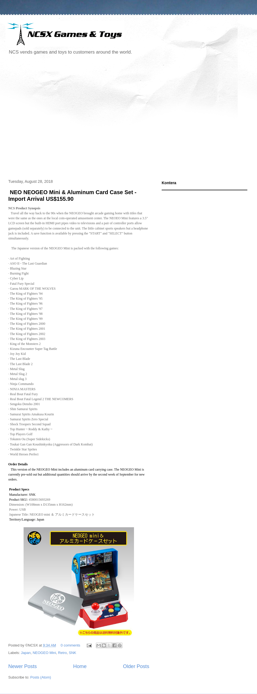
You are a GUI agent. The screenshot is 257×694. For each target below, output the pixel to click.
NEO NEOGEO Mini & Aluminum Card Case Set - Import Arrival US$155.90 (72, 195)
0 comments (70, 645)
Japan (26, 653)
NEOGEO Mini (44, 653)
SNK (72, 653)
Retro (62, 653)
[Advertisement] (52, 118)
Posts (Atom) (40, 677)
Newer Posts (22, 666)
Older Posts (136, 666)
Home (80, 666)
